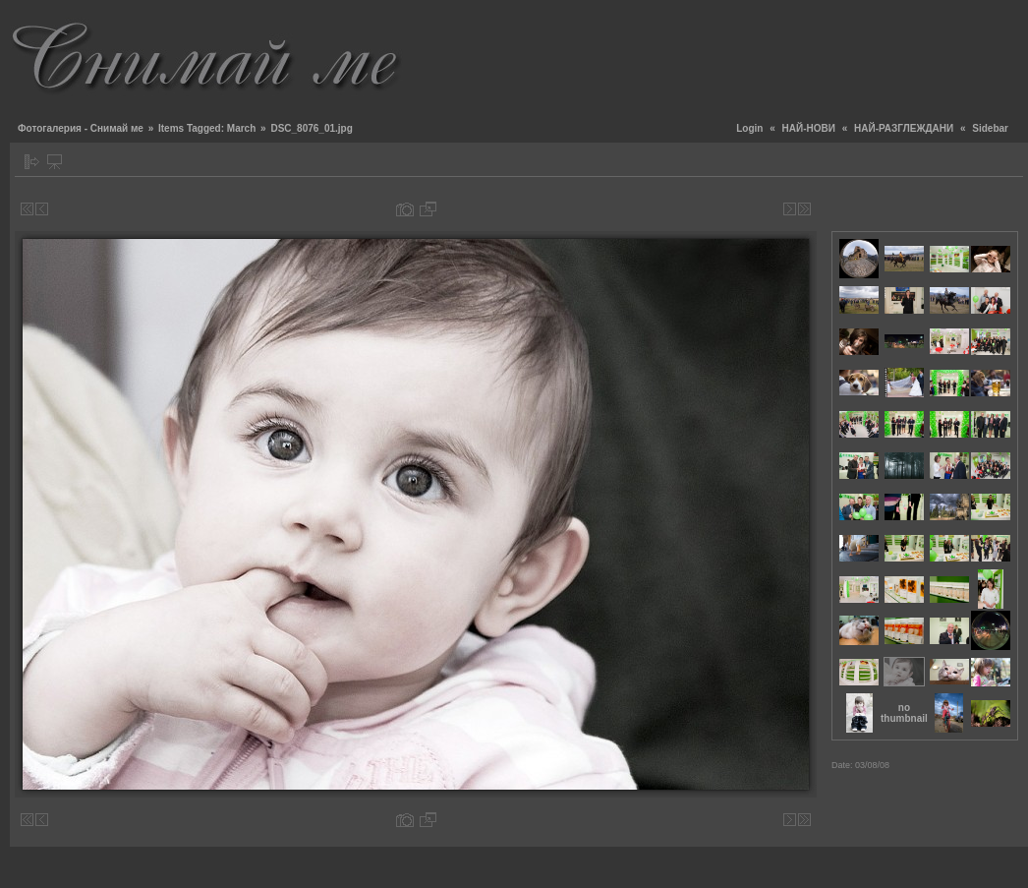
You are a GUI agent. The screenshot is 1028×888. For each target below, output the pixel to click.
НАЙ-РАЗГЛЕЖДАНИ (903, 128)
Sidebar (990, 128)
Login (749, 128)
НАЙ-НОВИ (808, 128)
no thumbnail (904, 713)
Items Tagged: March (207, 128)
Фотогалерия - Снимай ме (80, 128)
